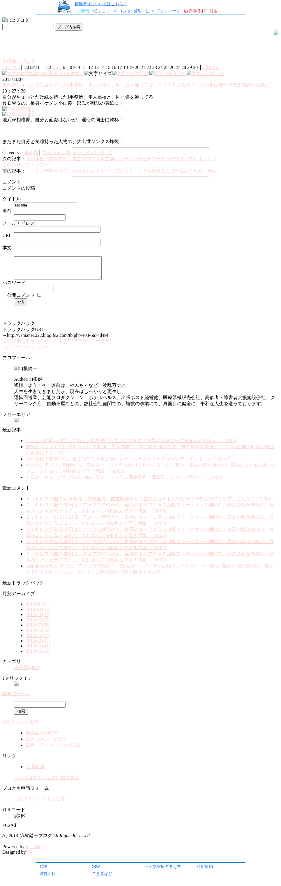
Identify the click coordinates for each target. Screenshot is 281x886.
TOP (43, 866)
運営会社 (47, 873)
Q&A (96, 866)
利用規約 (205, 866)
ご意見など (102, 873)
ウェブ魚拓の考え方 (162, 866)
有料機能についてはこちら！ (100, 3)
